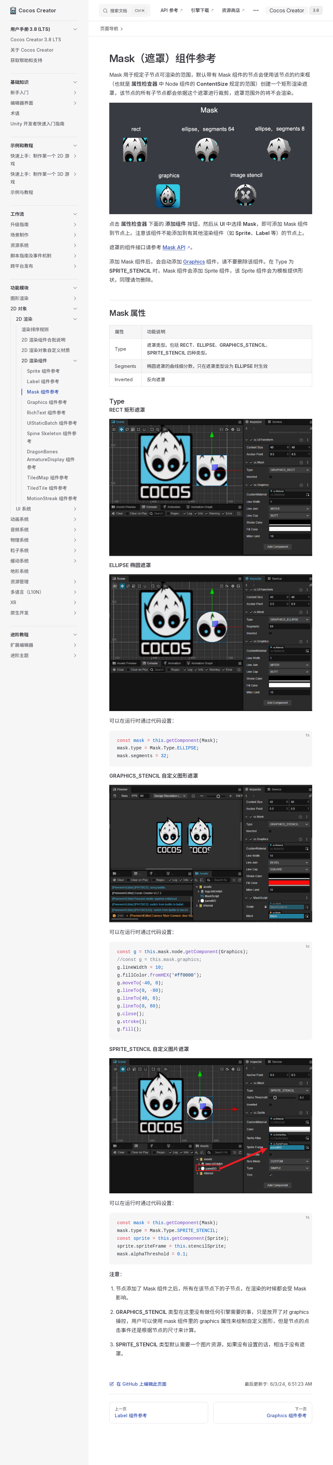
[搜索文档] (125, 10)
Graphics (194, 261)
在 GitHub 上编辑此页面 (137, 1384)
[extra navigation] (256, 10)
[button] (44, 29)
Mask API (174, 247)
